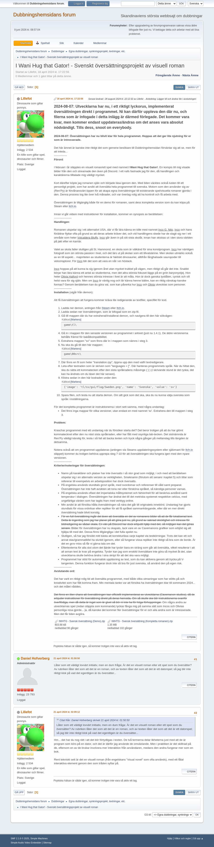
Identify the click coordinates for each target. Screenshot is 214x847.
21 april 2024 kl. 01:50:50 (67, 658)
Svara (179, 87)
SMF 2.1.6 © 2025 (20, 838)
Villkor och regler (182, 838)
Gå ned (19, 87)
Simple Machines (39, 838)
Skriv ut (193, 87)
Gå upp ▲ (198, 838)
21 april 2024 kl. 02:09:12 (67, 712)
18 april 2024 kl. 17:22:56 (70, 98)
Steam (106, 308)
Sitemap (47, 842)
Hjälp (169, 838)
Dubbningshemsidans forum (44, 14)
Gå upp (19, 792)
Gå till (147, 814)
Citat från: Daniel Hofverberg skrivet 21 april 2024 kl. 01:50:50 (95, 720)
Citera (189, 637)
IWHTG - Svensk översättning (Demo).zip (80, 621)
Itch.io (120, 308)
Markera (75, 319)
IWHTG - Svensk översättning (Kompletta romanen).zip (140, 621)
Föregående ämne (168, 75)
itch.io (72, 206)
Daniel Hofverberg (35, 658)
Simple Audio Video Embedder (26, 842)
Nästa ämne (190, 75)
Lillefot (26, 98)
